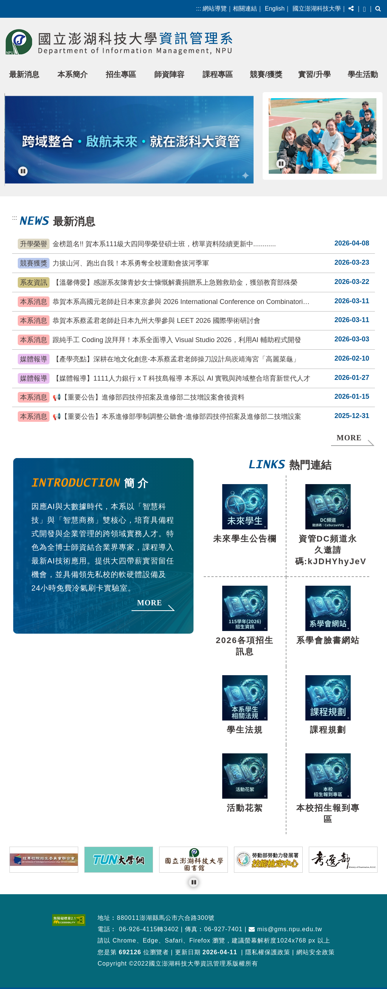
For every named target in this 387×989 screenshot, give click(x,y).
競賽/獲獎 (266, 74)
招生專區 (121, 74)
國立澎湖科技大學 (317, 8)
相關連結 (245, 8)
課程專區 (218, 74)
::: (198, 8)
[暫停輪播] (23, 171)
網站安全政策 (315, 944)
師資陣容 (169, 74)
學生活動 (363, 74)
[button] (351, 8)
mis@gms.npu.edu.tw (285, 921)
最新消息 (24, 74)
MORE (349, 431)
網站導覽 (215, 8)
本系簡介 (72, 74)
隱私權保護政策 (267, 944)
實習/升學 (314, 74)
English (275, 8)
